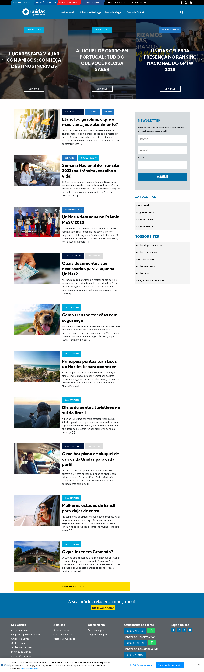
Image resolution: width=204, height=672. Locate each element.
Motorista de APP (145, 259)
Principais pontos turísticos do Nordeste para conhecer (89, 364)
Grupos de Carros (20, 638)
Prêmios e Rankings (90, 12)
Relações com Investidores (150, 280)
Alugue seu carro (20, 630)
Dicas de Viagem (114, 12)
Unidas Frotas (143, 273)
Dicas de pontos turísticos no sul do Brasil (91, 410)
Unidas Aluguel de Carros (149, 245)
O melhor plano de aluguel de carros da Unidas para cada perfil (90, 459)
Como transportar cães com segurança (89, 317)
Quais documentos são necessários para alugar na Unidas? (88, 269)
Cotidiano (93, 112)
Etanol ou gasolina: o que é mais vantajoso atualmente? (90, 121)
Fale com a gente (97, 630)
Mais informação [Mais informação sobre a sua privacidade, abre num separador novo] (29, 668)
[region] (102, 665)
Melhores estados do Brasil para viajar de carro (88, 508)
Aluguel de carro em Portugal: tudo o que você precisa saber (102, 60)
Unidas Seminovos (145, 266)
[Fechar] (198, 664)
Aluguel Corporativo (21, 655)
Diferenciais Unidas (21, 651)
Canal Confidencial (62, 634)
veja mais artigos (72, 586)
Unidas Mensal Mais (146, 252)
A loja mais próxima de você (25, 634)
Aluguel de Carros (73, 112)
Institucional (67, 12)
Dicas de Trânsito (136, 12)
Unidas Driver (18, 643)
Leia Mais (34, 88)
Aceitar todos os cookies (170, 665)
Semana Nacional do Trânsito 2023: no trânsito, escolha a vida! (90, 171)
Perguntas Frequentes (99, 634)
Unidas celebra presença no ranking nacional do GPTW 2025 (170, 60)
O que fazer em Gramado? (87, 551)
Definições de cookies (141, 665)
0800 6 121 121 (135, 643)
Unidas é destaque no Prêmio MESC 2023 (90, 219)
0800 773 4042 (135, 655)
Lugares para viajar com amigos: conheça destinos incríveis (34, 60)
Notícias (108, 112)
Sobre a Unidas (61, 630)
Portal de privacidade (64, 638)
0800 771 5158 (135, 631)
